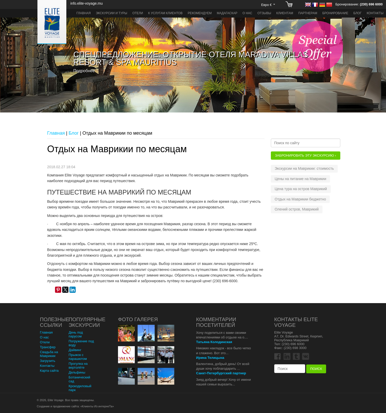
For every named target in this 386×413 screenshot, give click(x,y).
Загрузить (47, 361)
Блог (357, 13)
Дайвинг (75, 350)
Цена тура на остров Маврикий (301, 189)
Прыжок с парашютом (78, 357)
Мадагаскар (227, 13)
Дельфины (77, 372)
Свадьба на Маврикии (49, 354)
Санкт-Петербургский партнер (221, 373)
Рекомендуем (200, 13)
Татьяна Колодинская (214, 342)
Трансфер (48, 347)
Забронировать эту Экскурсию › (305, 155)
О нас (247, 13)
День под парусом (76, 334)
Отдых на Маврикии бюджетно (300, 199)
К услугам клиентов (165, 13)
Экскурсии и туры (111, 13)
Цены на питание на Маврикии (300, 179)
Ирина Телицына (210, 358)
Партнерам (307, 13)
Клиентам (284, 13)
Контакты (375, 13)
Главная (83, 13)
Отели (137, 13)
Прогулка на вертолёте (78, 365)
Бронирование (335, 13)
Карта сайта (49, 370)
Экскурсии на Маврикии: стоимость (304, 168)
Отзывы (264, 13)
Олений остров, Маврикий (297, 209)
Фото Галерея (138, 319)
